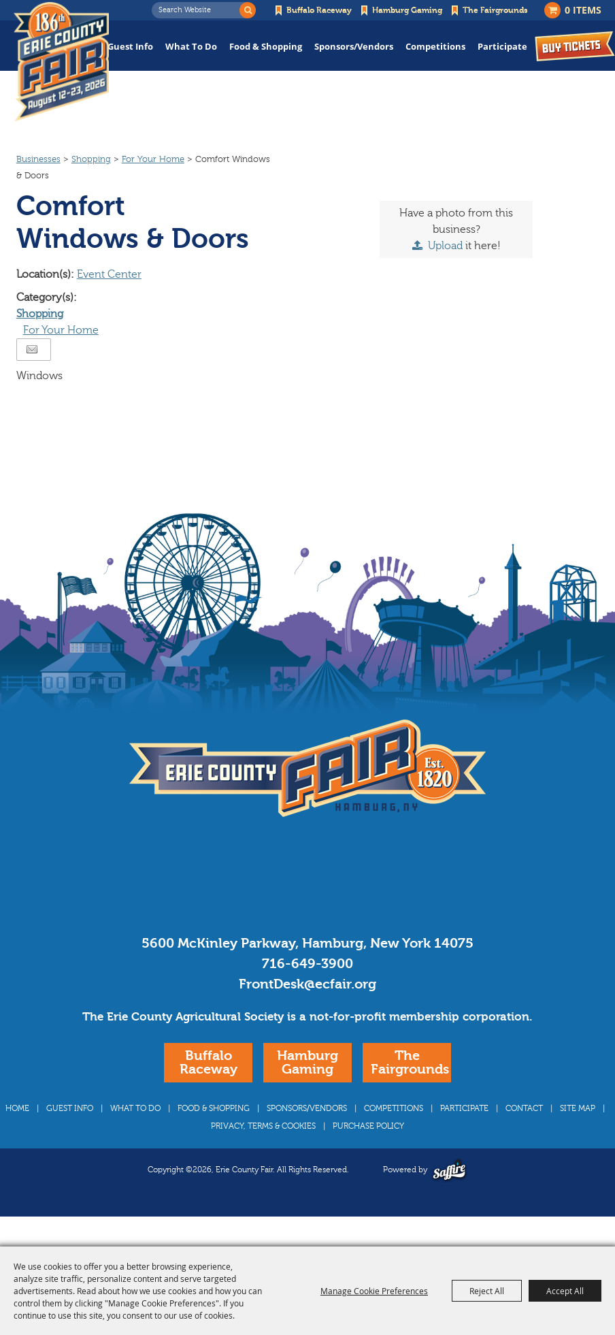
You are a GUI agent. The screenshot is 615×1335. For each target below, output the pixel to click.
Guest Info (130, 46)
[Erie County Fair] (65, 61)
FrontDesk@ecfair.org (307, 1010)
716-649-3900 (307, 989)
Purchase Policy (368, 1152)
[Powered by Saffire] (449, 1195)
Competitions (435, 46)
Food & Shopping (265, 46)
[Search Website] (199, 10)
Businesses (38, 185)
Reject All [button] (486, 1290)
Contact (524, 1134)
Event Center (109, 300)
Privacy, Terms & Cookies (263, 1152)
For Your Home (153, 185)
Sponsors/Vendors (353, 46)
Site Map (577, 1134)
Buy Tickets (575, 46)
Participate (502, 46)
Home (17, 1134)
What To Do (191, 46)
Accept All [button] (565, 1290)
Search (247, 10)
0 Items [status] (583, 9)
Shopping (91, 185)
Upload (445, 272)
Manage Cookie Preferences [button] (374, 1290)
